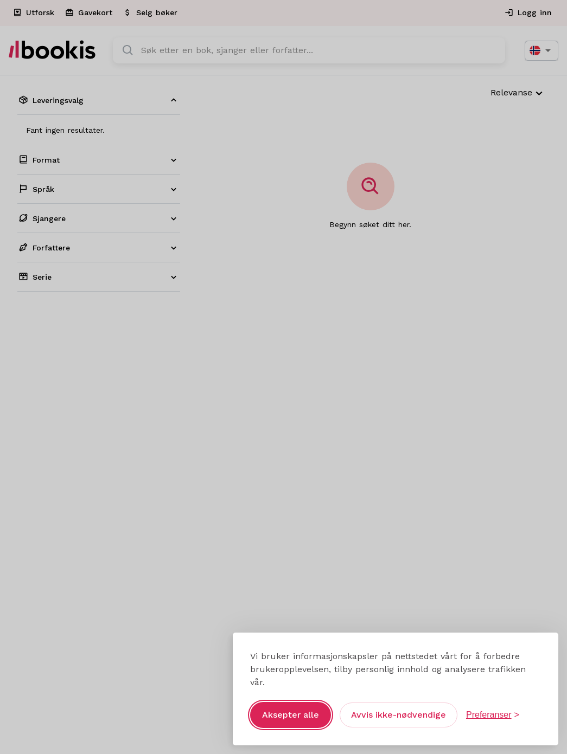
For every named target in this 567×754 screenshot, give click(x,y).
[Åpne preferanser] (492, 715)
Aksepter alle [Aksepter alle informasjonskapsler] (290, 715)
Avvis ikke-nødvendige (398, 715)
